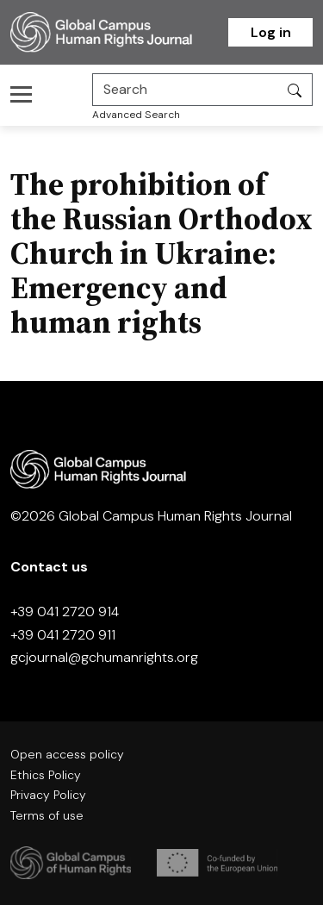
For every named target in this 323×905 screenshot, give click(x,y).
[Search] (185, 89)
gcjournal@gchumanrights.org (104, 657)
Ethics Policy (45, 775)
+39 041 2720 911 (62, 635)
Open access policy (67, 754)
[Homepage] (119, 32)
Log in (271, 32)
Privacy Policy (48, 794)
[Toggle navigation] (26, 94)
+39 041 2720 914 (64, 611)
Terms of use (47, 815)
